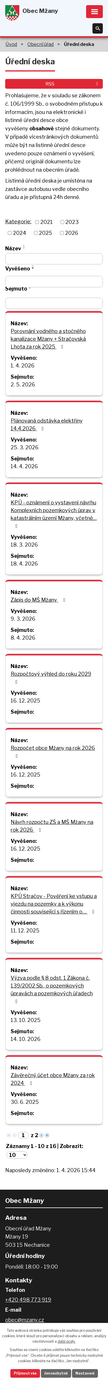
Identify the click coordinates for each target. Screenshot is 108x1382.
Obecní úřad (40, 44)
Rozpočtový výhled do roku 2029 (51, 677)
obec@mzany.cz (24, 1320)
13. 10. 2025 (26, 1020)
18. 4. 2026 (24, 564)
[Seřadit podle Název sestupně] (24, 248)
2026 (71, 233)
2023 (72, 222)
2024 (19, 233)
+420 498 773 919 (28, 1300)
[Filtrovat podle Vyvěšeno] (54, 281)
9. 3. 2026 (23, 619)
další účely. (66, 1341)
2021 (46, 222)
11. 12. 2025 (25, 931)
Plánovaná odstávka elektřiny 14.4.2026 (47, 424)
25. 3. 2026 (25, 447)
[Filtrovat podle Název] (54, 259)
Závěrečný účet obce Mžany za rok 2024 (53, 1079)
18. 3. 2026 (24, 545)
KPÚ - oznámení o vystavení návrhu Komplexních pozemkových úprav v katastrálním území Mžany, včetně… (54, 514)
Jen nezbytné (56, 1373)
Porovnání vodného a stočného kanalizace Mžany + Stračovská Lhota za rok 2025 (48, 339)
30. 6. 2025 (25, 1102)
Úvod (11, 44)
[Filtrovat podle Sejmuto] (54, 303)
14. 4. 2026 (24, 466)
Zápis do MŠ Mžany (39, 600)
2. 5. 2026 (23, 385)
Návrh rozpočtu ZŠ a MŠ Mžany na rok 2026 (52, 826)
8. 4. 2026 (23, 638)
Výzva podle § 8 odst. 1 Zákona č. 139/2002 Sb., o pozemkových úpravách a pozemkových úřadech (52, 989)
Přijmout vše (25, 1373)
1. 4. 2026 (23, 366)
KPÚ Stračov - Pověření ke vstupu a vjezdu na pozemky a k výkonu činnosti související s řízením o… (54, 904)
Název (13, 248)
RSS (73, 84)
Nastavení (84, 1373)
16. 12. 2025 (25, 701)
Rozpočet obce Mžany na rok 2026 (53, 751)
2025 (45, 233)
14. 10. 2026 (26, 1039)
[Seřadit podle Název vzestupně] (24, 246)
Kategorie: (18, 221)
